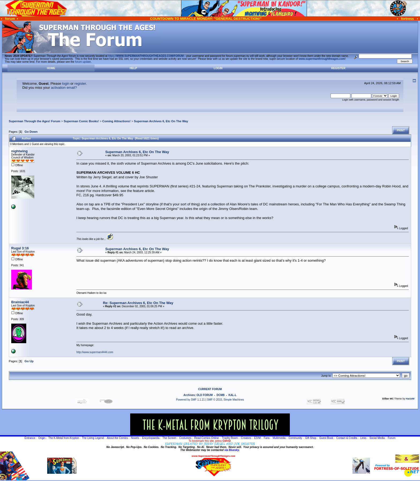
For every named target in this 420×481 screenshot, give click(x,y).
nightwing (19, 151)
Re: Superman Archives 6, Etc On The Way (138, 303)
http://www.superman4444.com (94, 352)
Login (218, 68)
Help (133, 68)
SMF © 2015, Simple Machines (225, 399)
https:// (146, 55)
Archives (189, 395)
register (80, 84)
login (65, 84)
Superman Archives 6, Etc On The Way (161, 121)
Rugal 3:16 (20, 248)
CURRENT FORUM (210, 389)
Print (401, 130)
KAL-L (232, 395)
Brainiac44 (20, 302)
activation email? (64, 88)
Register (338, 68)
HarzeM (410, 398)
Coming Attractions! (116, 121)
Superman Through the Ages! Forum (34, 121)
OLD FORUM (204, 395)
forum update (83, 61)
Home (51, 68)
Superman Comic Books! (81, 121)
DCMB (220, 395)
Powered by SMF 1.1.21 (190, 399)
